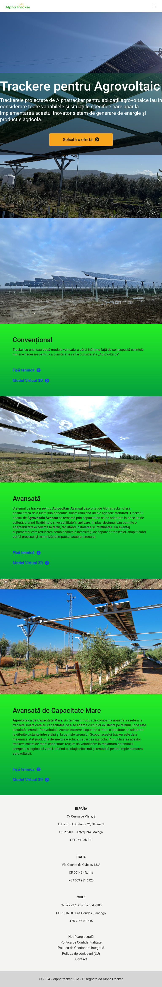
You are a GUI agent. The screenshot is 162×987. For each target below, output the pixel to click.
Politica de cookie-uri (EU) (81, 954)
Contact (81, 959)
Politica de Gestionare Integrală (81, 948)
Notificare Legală (81, 937)
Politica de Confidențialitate (81, 942)
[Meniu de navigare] (154, 6)
